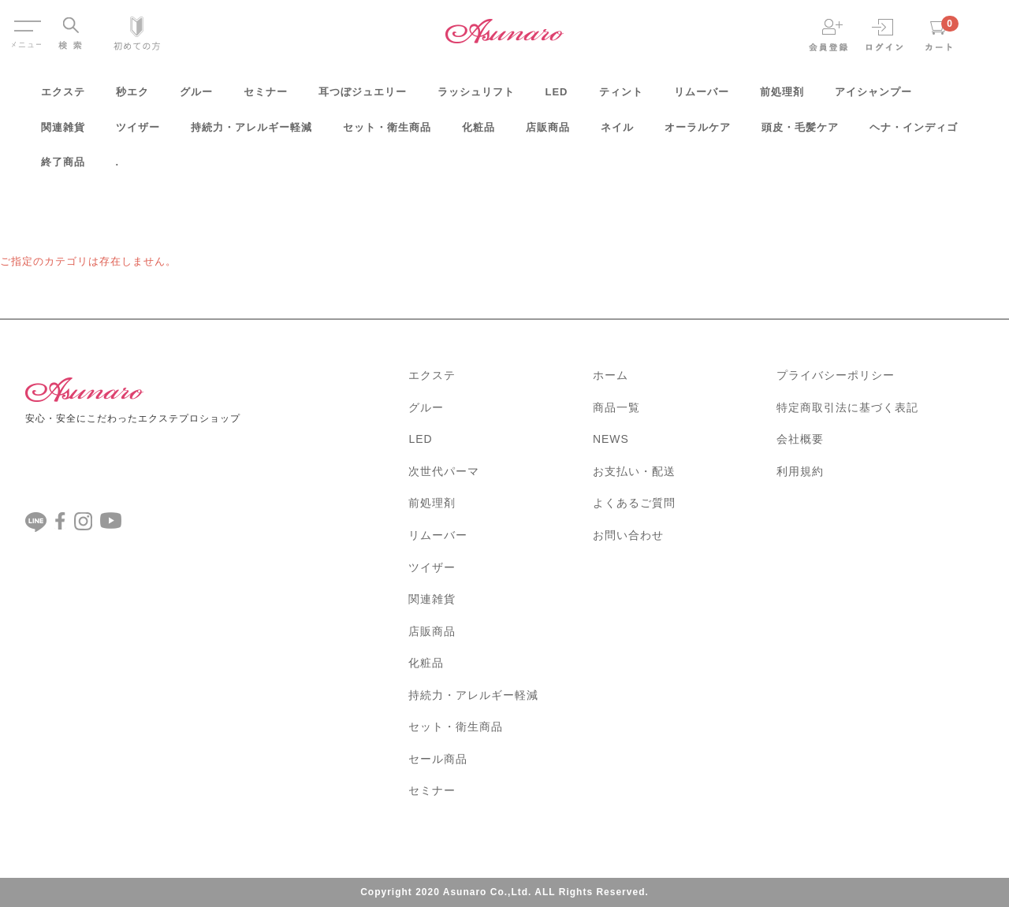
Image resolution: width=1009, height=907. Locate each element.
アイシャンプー (873, 97)
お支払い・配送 (634, 471)
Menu (26, 22)
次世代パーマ (443, 471)
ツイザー (138, 133)
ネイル (617, 133)
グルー (196, 97)
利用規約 (800, 471)
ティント (621, 97)
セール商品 (437, 759)
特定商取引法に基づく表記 (847, 407)
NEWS (611, 439)
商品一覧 (616, 407)
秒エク (132, 97)
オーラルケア (698, 133)
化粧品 (478, 133)
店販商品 (548, 133)
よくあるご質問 (634, 502)
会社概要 (800, 439)
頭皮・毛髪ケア (800, 133)
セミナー (266, 97)
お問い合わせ (628, 535)
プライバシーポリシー (835, 375)
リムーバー (701, 97)
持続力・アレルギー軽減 (251, 133)
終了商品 (63, 167)
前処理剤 (782, 97)
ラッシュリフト (476, 97)
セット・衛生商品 (387, 133)
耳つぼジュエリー (362, 97)
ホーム (610, 375)
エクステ (63, 97)
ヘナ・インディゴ (913, 133)
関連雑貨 (63, 133)
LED (556, 97)
